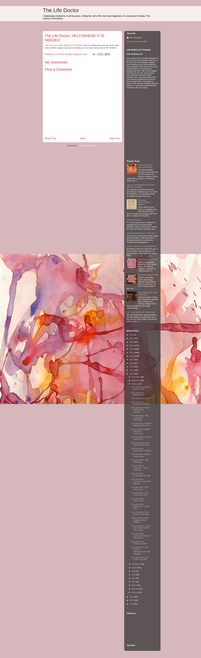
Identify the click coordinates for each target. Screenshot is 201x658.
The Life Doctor (61, 10)
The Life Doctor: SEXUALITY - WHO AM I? (140, 506)
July (133, 571)
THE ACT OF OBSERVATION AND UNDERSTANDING (141, 186)
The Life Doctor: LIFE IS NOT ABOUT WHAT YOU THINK (140, 528)
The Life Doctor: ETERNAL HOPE (139, 543)
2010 (131, 604)
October (135, 384)
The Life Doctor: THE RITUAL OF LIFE (139, 494)
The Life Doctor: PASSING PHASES (140, 403)
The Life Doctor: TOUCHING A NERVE (141, 449)
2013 (131, 374)
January (135, 592)
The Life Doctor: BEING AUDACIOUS (140, 455)
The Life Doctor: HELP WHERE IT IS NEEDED (64, 45)
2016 (131, 363)
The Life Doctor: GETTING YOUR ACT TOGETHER (141, 536)
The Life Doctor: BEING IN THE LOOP (140, 388)
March (134, 585)
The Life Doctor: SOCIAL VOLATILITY (141, 438)
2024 (131, 335)
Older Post (114, 138)
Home (83, 138)
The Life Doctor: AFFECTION (137, 500)
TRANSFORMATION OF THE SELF (141, 233)
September (136, 564)
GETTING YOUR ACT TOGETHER (141, 312)
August (135, 568)
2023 (131, 338)
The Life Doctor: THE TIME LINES (139, 488)
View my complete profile (137, 41)
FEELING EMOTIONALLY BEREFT (144, 202)
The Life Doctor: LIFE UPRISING (139, 461)
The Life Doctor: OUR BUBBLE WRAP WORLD (140, 520)
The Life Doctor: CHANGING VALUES (140, 474)
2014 (131, 370)
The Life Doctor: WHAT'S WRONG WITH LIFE (141, 424)
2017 (131, 360)
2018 (131, 356)
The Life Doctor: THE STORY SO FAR (139, 558)
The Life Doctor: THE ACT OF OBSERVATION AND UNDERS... (140, 550)
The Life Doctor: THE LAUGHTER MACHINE (139, 418)
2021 (131, 345)
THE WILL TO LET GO (147, 260)
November (136, 380)
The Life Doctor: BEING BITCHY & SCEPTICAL (140, 431)
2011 (131, 600)
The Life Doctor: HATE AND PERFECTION (140, 444)
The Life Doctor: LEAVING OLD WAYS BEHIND (141, 481)
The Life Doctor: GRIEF (140, 398)
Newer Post (50, 138)
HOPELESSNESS (134, 220)
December (136, 377)
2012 (131, 597)
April (134, 582)
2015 (131, 367)
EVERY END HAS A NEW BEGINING (142, 246)
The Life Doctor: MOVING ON (137, 394)
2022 (131, 342)
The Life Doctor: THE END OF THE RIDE (140, 513)
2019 (131, 353)
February (135, 589)
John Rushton (135, 38)
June (134, 575)
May (134, 578)
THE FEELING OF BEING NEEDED (145, 166)
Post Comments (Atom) (87, 146)
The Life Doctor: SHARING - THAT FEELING (139, 468)
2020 (131, 349)
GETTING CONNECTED (148, 275)
